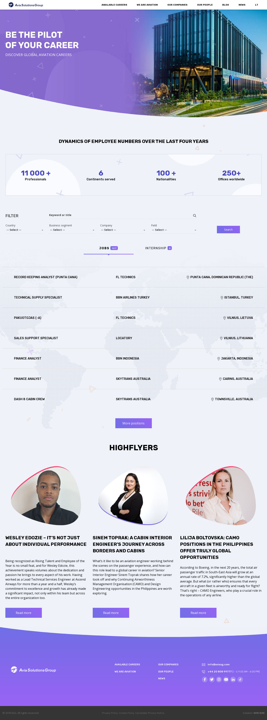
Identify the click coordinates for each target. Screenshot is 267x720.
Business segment (60, 225)
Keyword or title (60, 215)
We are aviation (147, 4)
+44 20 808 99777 (220, 671)
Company (106, 225)
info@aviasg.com (219, 664)
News (242, 4)
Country (10, 225)
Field (154, 225)
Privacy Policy (110, 713)
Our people (205, 4)
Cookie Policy (126, 713)
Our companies (177, 4)
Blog (225, 4)
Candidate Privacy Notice (149, 713)
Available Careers (114, 4)
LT (256, 4)
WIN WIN (259, 713)
